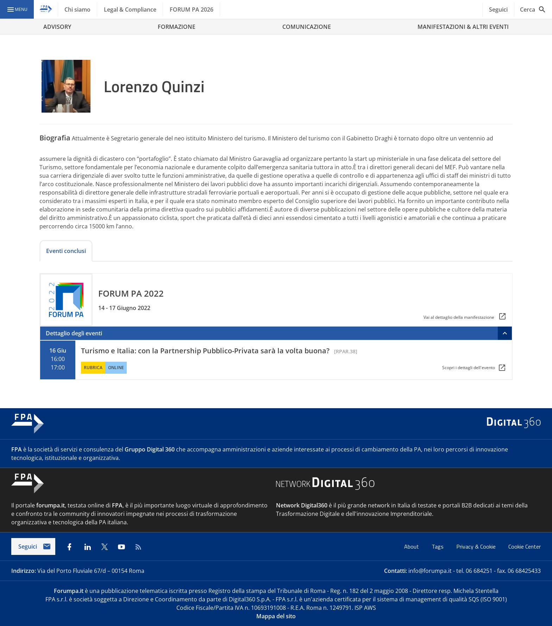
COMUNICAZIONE (306, 27)
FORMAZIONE (176, 27)
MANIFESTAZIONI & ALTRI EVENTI (463, 27)
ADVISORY (57, 27)
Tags (438, 546)
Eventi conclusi (66, 251)
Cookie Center (524, 546)
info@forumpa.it (430, 571)
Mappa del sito (276, 616)
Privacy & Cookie (476, 546)
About (412, 546)
